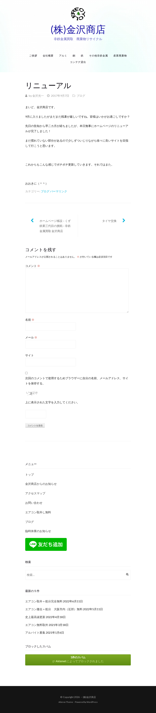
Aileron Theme (65, 702)
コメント (32, 265)
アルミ (63, 55)
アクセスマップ (35, 493)
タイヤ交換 (109, 220)
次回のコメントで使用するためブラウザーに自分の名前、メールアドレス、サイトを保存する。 (76, 380)
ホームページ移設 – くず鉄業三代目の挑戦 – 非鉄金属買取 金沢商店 (55, 226)
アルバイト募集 (35, 632)
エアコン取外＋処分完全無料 (43, 601)
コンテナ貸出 (78, 61)
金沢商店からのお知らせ (41, 483)
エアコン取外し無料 (38, 512)
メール (31, 337)
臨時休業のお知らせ (38, 531)
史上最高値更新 (35, 617)
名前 (29, 319)
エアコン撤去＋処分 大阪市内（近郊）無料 (53, 609)
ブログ (81, 95)
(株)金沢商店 (78, 29)
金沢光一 (38, 95)
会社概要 (48, 55)
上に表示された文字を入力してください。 (52, 402)
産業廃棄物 (120, 55)
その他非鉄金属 (98, 55)
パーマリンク (58, 191)
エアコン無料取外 (36, 624)
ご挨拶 (33, 55)
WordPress (92, 702)
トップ (29, 474)
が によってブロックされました (78, 659)
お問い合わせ (33, 502)
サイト (29, 355)
